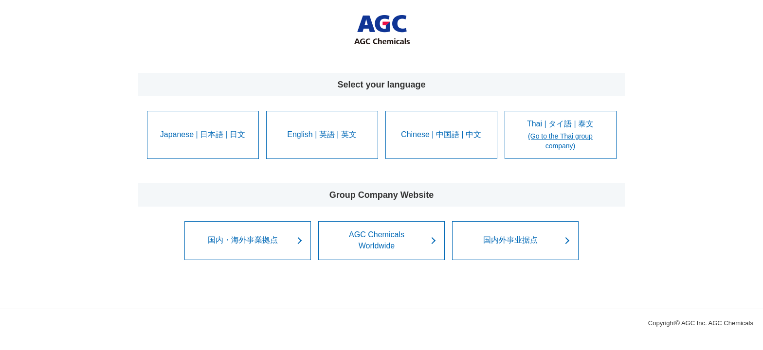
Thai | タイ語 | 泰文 (560, 135)
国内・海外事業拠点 (243, 240)
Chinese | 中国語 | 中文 (441, 134)
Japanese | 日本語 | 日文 (202, 134)
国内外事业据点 (510, 240)
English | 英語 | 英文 (322, 134)
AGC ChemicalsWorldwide (376, 239)
